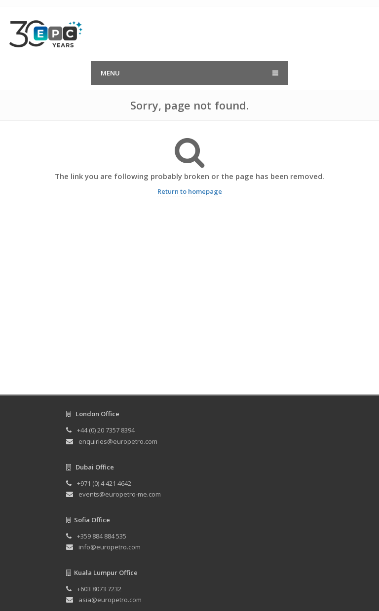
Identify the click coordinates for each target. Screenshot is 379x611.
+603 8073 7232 (99, 588)
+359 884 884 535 (101, 536)
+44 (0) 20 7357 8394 (106, 430)
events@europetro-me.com (119, 494)
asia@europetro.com (110, 599)
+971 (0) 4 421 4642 (104, 483)
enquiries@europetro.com (117, 441)
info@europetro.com (109, 546)
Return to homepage (189, 191)
